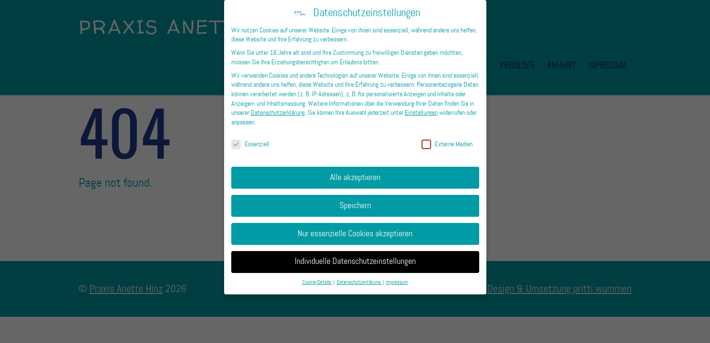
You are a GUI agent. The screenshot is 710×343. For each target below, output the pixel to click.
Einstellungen (421, 105)
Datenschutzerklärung (278, 105)
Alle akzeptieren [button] (355, 170)
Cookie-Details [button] (317, 275)
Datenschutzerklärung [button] (359, 275)
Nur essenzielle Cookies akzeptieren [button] (355, 226)
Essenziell (250, 136)
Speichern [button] (355, 198)
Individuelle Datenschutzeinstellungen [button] (355, 254)
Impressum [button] (397, 275)
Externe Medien (447, 136)
